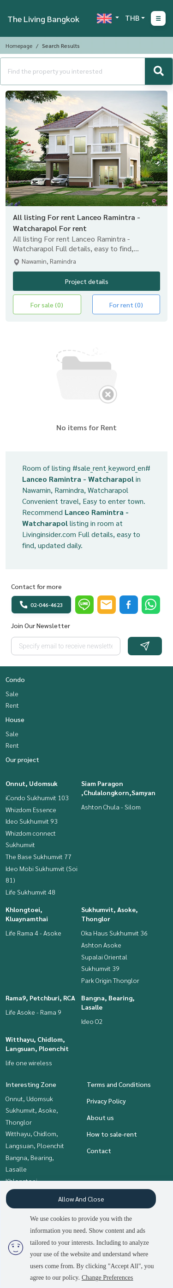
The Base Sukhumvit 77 (39, 856)
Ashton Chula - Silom (111, 807)
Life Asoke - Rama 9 (33, 1012)
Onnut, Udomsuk (32, 783)
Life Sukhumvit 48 (30, 892)
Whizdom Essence (31, 809)
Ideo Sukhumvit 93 (32, 821)
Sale (12, 693)
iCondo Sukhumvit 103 (37, 797)
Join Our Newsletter (40, 625)
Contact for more (36, 586)
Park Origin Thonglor (110, 980)
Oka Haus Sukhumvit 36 (114, 933)
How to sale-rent (112, 1134)
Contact (99, 1150)
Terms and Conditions (119, 1084)
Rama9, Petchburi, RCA (40, 997)
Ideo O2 (92, 1021)
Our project (22, 759)
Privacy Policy (106, 1101)
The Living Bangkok (43, 18)
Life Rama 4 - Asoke (33, 933)
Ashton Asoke (101, 945)
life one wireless (29, 1062)
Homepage (19, 45)
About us (100, 1117)
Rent (12, 705)
